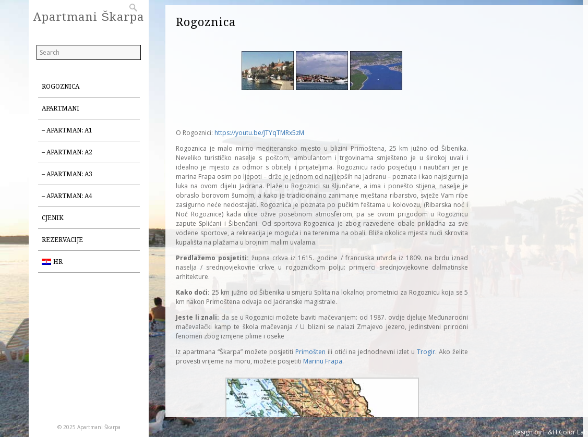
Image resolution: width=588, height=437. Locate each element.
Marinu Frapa (322, 361)
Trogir (426, 351)
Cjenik (53, 218)
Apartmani (60, 108)
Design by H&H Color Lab (550, 432)
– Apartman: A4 (67, 196)
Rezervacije (62, 240)
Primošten (310, 351)
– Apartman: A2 (67, 152)
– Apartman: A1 (67, 130)
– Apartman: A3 (67, 174)
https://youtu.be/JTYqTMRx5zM (259, 132)
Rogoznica (60, 86)
